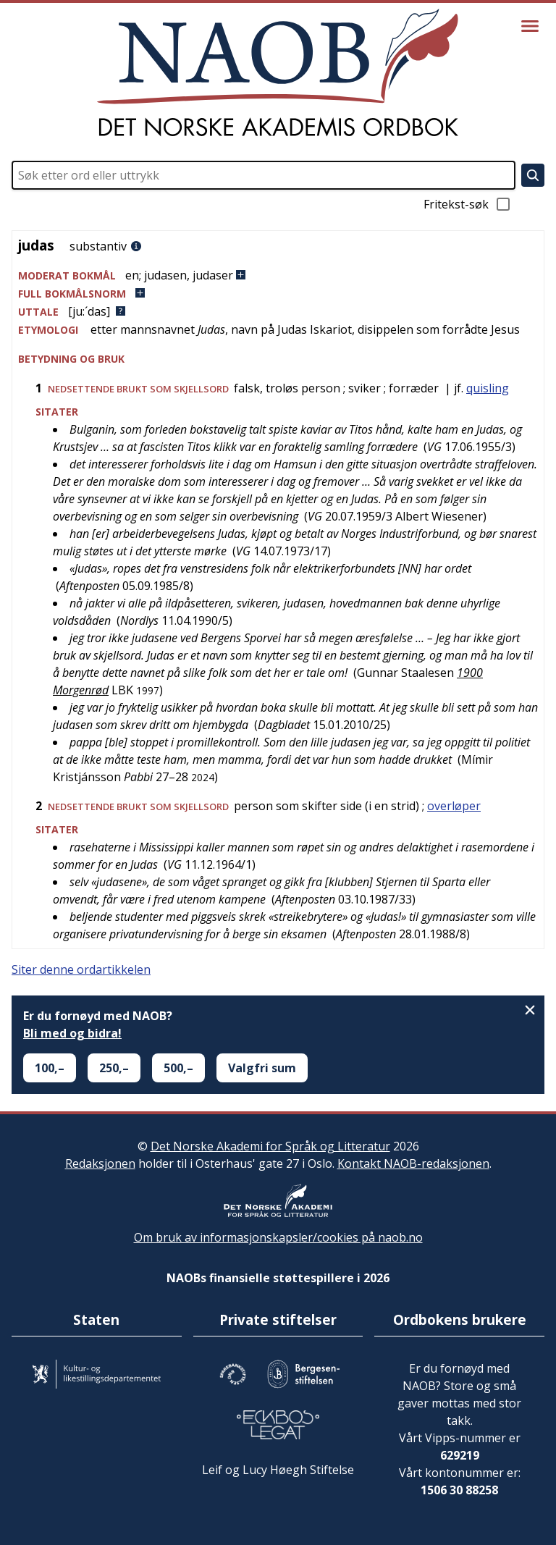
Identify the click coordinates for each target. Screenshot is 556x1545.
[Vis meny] (530, 26)
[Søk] (532, 175)
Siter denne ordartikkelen (81, 969)
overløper (454, 806)
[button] (278, 275)
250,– (114, 1068)
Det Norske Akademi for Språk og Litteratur (270, 1146)
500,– (178, 1068)
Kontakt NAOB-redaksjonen (413, 1163)
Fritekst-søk (468, 204)
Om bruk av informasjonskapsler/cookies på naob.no (278, 1237)
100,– (49, 1068)
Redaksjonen (100, 1163)
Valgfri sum (262, 1068)
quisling (487, 388)
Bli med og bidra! (72, 1033)
